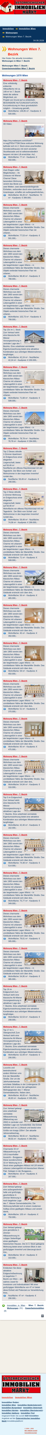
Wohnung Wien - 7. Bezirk (15, 80)
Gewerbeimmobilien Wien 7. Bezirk (18, 68)
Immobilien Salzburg (10, 1413)
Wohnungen (12, 1308)
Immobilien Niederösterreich (30, 1405)
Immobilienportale (31, 1433)
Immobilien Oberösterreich (31, 1410)
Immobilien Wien (23, 1397)
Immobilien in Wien (16, 1305)
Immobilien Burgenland (12, 1408)
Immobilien (7, 1397)
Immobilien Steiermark (32, 1408)
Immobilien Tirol (28, 1413)
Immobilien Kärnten (10, 1410)
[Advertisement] (23, 1345)
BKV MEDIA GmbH (31, 1430)
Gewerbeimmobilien (34, 1308)
